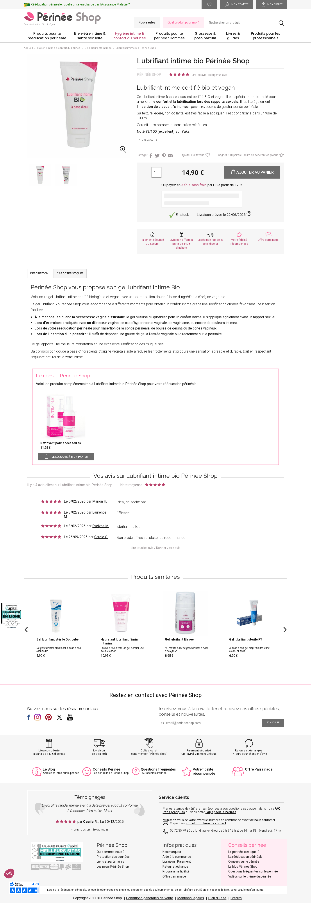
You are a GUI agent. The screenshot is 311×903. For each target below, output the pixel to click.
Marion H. (99, 501)
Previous (26, 629)
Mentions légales (190, 898)
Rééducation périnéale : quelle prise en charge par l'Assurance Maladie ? (80, 4)
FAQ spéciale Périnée (221, 812)
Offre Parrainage (258, 769)
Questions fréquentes (158, 769)
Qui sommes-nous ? (110, 852)
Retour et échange (175, 866)
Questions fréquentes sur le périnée (253, 871)
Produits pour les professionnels (265, 35)
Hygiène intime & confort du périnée (129, 35)
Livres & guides (233, 35)
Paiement (184, 861)
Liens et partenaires (110, 861)
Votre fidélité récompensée (204, 771)
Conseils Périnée (106, 769)
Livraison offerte (49, 750)
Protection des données (113, 856)
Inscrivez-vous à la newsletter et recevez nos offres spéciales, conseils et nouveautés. (219, 711)
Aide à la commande (177, 856)
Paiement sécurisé (198, 750)
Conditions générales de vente (149, 898)
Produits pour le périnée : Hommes (169, 35)
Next (285, 629)
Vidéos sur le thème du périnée (249, 876)
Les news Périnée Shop (113, 866)
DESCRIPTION (39, 273)
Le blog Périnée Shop (242, 866)
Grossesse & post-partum (205, 35)
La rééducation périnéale (245, 856)
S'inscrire (273, 722)
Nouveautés (147, 22)
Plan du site (217, 898)
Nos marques (172, 852)
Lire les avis (199, 74)
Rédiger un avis (217, 74)
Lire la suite (149, 139)
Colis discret (149, 750)
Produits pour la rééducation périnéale (47, 35)
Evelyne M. (100, 526)
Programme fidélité (176, 871)
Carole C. (101, 537)
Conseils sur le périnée (243, 861)
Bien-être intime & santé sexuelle (89, 35)
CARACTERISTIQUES (70, 273)
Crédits (236, 898)
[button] (9, 873)
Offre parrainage (268, 239)
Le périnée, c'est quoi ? (243, 852)
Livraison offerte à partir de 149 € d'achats (181, 243)
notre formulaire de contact (206, 823)
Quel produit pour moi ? (184, 22)
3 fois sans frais (194, 185)
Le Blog (49, 769)
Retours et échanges (248, 750)
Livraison (99, 750)
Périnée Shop (149, 74)
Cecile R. (90, 822)
